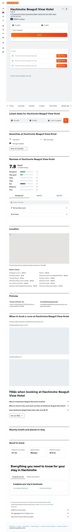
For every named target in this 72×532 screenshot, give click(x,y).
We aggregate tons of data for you (40, 513)
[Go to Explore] (3, 29)
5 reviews (21, 19)
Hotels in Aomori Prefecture (48, 526)
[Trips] (3, 43)
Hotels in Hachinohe (45, 488)
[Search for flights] (3, 8)
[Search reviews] (40, 202)
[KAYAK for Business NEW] (3, 37)
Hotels (19, 526)
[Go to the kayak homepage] (12, 3)
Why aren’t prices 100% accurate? (40, 517)
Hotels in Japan (35, 526)
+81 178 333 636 (15, 16)
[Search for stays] (3, 12)
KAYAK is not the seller (40, 510)
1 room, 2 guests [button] (17, 30)
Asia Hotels (26, 526)
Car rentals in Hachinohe (21, 488)
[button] (3, 3)
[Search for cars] (3, 16)
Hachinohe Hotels (62, 526)
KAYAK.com (12, 526)
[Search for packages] (3, 20)
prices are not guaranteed (46, 504)
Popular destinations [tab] (33, 477)
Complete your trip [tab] (18, 477)
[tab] (19, 195)
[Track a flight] (3, 33)
